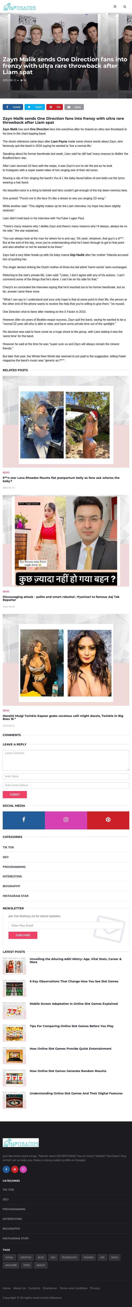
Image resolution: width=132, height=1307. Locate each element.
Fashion (88, 1257)
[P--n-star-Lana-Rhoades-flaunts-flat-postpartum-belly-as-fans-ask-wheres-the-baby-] (66, 422)
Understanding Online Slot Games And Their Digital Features (76, 1093)
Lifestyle (25, 1257)
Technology (69, 1257)
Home (7, 1288)
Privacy (95, 1288)
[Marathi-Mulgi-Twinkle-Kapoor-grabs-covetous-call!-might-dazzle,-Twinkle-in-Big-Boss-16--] (66, 660)
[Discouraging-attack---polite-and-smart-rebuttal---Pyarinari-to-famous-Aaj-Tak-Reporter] (66, 541)
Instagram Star (15, 896)
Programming (14, 867)
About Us (19, 1288)
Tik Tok (8, 847)
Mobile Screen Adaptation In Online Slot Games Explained (74, 1003)
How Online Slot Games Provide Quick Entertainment (70, 1048)
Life (102, 1257)
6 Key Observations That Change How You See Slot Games (74, 981)
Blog (41, 1257)
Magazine (11, 1265)
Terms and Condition (73, 1288)
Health (41, 1265)
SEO (6, 857)
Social (9, 1257)
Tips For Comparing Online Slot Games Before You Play (72, 1026)
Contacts (34, 1288)
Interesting (12, 876)
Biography (11, 886)
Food (27, 1265)
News (6, 472)
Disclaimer (50, 1288)
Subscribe (23, 935)
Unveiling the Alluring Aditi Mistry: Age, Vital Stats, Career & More (76, 960)
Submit (15, 794)
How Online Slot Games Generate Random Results (68, 1071)
